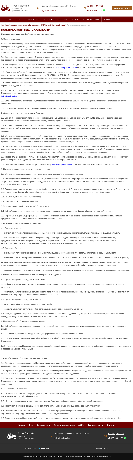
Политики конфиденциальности (100, 456)
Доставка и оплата (91, 19)
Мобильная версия (102, 448)
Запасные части (33, 19)
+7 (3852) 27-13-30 (95, 6)
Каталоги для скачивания (55, 19)
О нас (18, 19)
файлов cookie (69, 456)
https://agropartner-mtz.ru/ (66, 68)
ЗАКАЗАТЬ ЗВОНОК (122, 8)
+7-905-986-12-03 (94, 11)
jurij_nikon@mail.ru (9, 96)
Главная (7, 19)
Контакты (108, 19)
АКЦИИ (75, 19)
